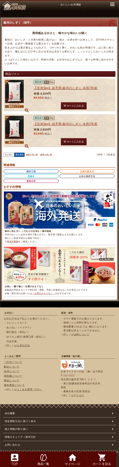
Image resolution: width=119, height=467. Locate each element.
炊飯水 (31, 176)
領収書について (13, 376)
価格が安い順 (32, 155)
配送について (12, 366)
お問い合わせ (12, 444)
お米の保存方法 (87, 176)
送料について (81, 334)
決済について (12, 371)
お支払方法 (23, 345)
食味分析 (31, 181)
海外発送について (14, 385)
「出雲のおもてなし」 (43, 293)
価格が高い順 (46, 155)
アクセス (79, 395)
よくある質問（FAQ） (29, 389)
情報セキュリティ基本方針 (20, 436)
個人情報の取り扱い (16, 429)
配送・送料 (67, 313)
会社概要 (10, 413)
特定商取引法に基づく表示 (20, 421)
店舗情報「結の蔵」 (71, 356)
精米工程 (31, 171)
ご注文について (13, 362)
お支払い (9, 313)
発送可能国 (12, 241)
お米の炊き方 (87, 171)
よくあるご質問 (12, 356)
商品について (12, 380)
